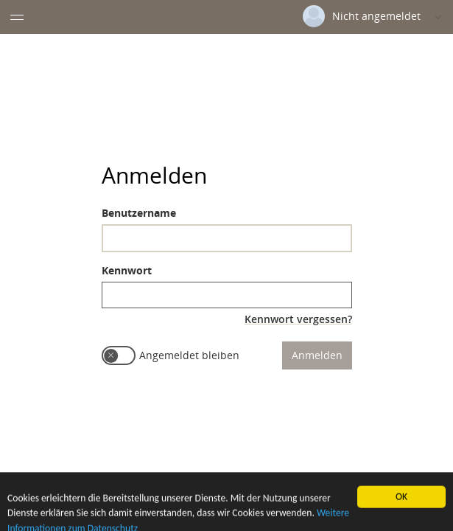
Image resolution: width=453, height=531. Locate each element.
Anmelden (317, 355)
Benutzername (139, 213)
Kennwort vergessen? (298, 319)
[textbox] (227, 238)
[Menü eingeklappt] (17, 17)
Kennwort (127, 270)
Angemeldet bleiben (189, 355)
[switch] (119, 355)
